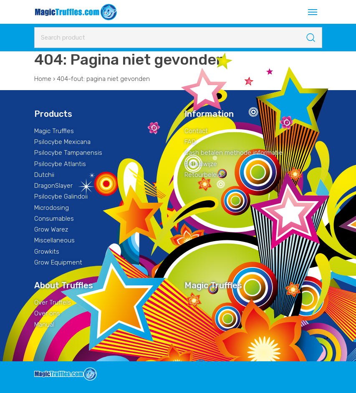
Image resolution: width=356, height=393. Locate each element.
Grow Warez (51, 229)
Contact (196, 131)
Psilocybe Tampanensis (68, 152)
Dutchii (44, 175)
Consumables (54, 218)
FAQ (190, 142)
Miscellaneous (54, 240)
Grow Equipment (58, 262)
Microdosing (51, 208)
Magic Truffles (54, 131)
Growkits (46, 251)
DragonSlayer (53, 185)
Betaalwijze (200, 164)
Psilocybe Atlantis (60, 164)
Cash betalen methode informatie (233, 152)
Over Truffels (52, 302)
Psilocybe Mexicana (62, 142)
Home (42, 79)
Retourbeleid (203, 175)
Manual (44, 324)
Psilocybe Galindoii (61, 196)
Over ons (47, 313)
